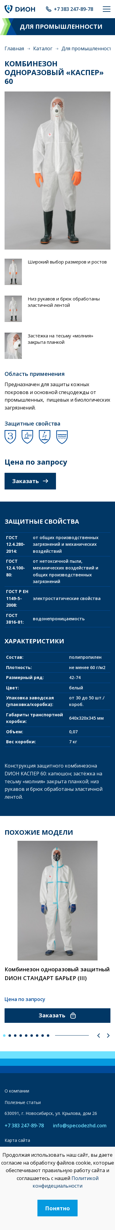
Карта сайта (17, 1140)
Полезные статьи (23, 1102)
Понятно (57, 1208)
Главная (14, 48)
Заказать (30, 481)
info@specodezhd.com (79, 1125)
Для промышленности (88, 48)
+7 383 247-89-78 (73, 9)
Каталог (42, 48)
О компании (17, 1091)
